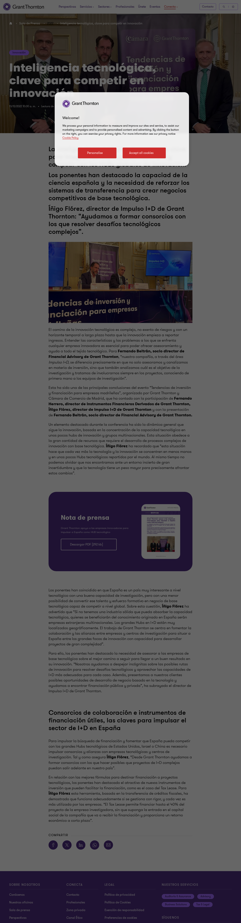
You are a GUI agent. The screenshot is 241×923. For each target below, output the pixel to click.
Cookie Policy (70, 138)
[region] (122, 129)
